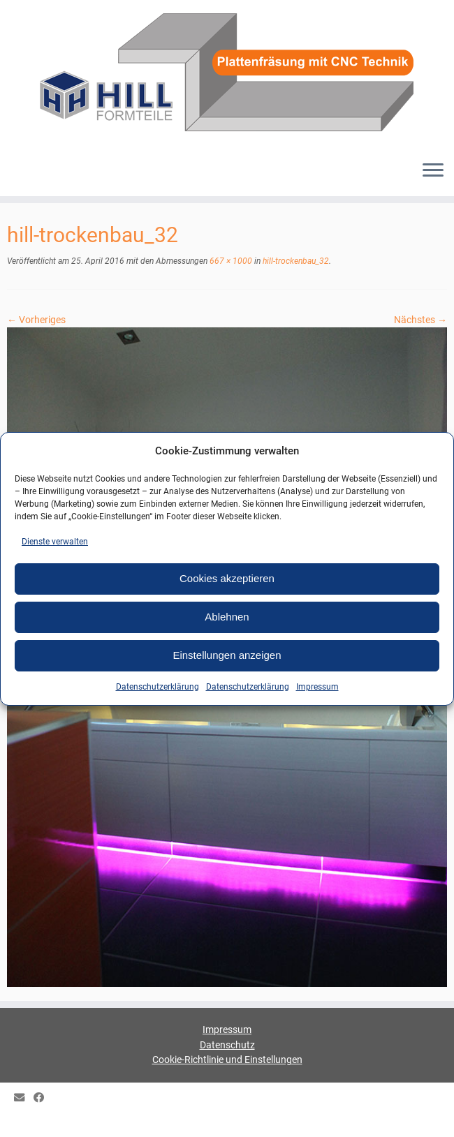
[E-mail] (24, 1098)
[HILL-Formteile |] (227, 74)
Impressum (317, 687)
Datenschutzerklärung (157, 687)
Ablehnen (227, 617)
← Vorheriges (36, 319)
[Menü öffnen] (433, 171)
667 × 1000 (229, 261)
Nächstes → (420, 319)
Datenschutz (227, 1044)
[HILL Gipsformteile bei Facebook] (43, 1098)
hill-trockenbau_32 (295, 261)
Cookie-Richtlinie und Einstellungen (227, 1059)
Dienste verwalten (55, 542)
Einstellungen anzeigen (227, 655)
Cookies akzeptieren (227, 578)
